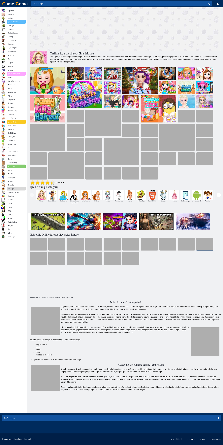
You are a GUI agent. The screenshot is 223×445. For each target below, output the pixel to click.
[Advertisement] (78, 29)
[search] (209, 3)
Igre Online (191, 439)
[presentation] (32, 195)
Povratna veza (215, 439)
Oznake (202, 439)
